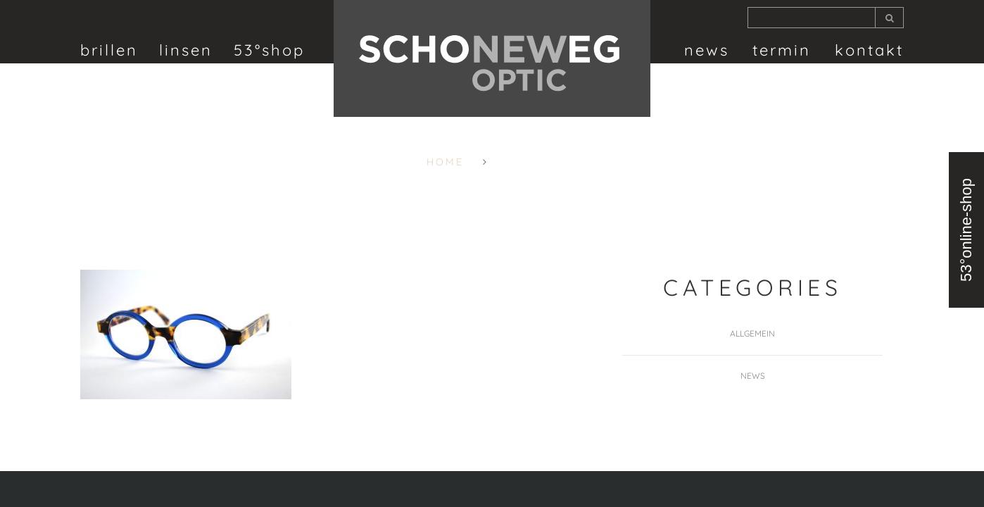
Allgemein (752, 333)
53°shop (269, 50)
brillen (109, 50)
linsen (186, 50)
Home (445, 162)
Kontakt (869, 50)
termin (781, 50)
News (706, 50)
